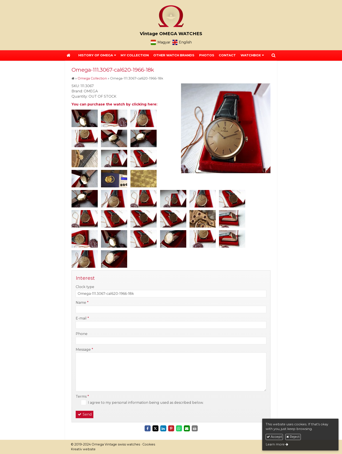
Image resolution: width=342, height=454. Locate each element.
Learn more (275, 444)
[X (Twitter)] (155, 428)
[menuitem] (134, 55)
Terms (82, 396)
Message (84, 349)
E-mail (82, 318)
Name (82, 302)
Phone (81, 334)
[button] (273, 55)
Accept (274, 437)
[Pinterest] (171, 428)
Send (84, 414)
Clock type (85, 287)
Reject (293, 437)
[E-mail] (186, 428)
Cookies (148, 444)
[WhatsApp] (178, 428)
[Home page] (171, 16)
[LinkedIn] (163, 428)
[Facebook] (147, 428)
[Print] (194, 428)
